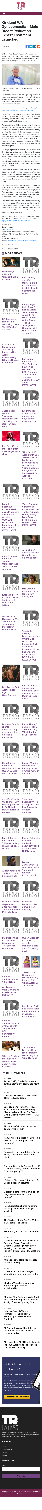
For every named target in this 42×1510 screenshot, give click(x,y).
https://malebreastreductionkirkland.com (19, 110)
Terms (4, 1446)
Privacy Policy (7, 1449)
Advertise (5, 1452)
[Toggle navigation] (4, 13)
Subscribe (21, 1476)
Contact (4, 1456)
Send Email (10, 229)
